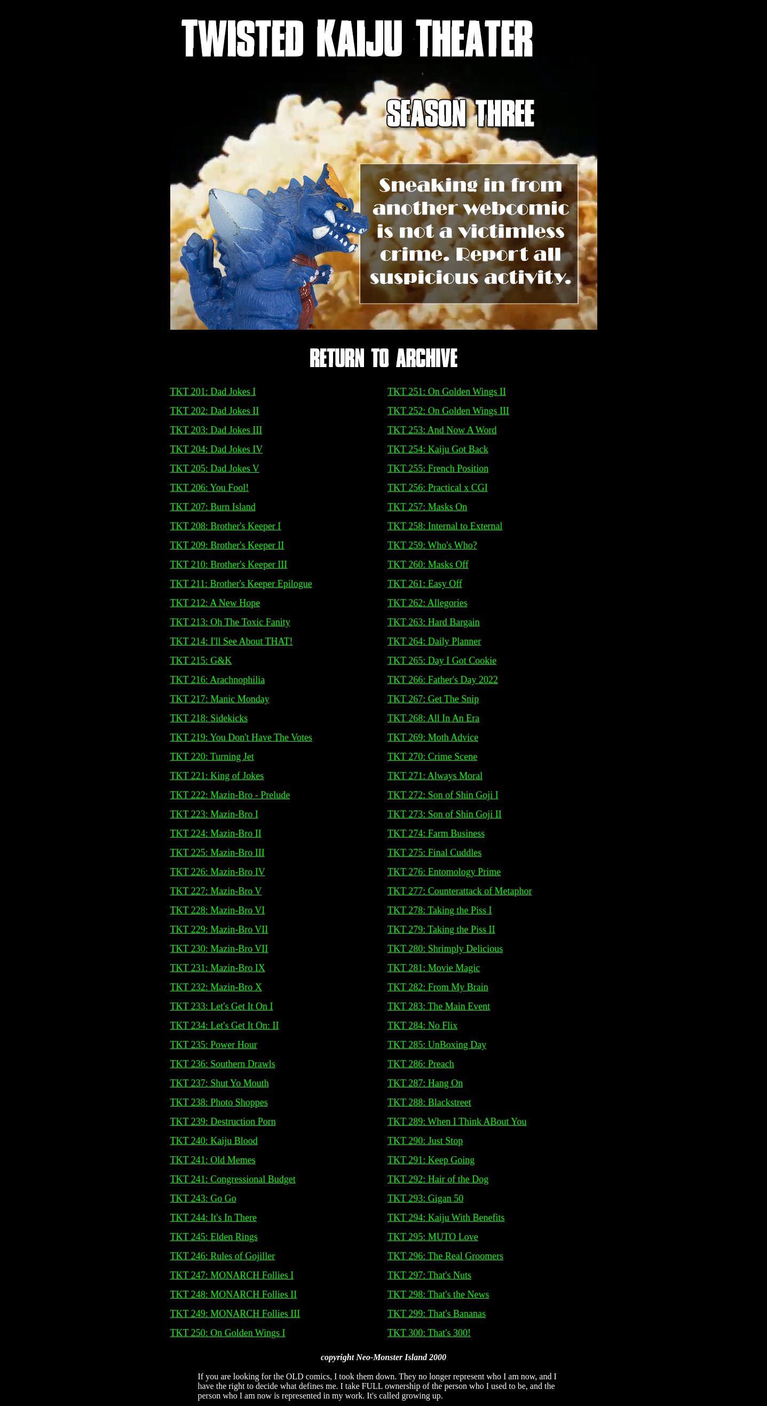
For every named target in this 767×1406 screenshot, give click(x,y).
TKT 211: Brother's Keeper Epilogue (241, 583)
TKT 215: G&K (201, 660)
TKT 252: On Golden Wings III (448, 411)
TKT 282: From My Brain (438, 987)
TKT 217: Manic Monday (220, 699)
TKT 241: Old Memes (213, 1160)
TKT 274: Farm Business (436, 833)
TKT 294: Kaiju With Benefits (446, 1217)
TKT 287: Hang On (425, 1083)
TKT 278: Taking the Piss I (440, 910)
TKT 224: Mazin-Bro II (216, 833)
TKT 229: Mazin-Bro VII (219, 929)
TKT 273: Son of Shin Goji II (445, 814)
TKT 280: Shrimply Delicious (445, 948)
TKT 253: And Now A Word (442, 430)
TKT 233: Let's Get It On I (221, 1006)
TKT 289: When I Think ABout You (457, 1121)
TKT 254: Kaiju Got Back (438, 449)
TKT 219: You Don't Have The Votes (241, 737)
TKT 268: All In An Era (433, 718)
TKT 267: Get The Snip (433, 699)
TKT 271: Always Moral (435, 775)
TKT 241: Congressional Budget (233, 1179)
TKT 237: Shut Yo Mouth (219, 1083)
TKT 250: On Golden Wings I (228, 1333)
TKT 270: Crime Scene (432, 756)
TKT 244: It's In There (213, 1217)
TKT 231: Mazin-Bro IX (217, 968)
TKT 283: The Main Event (439, 1006)
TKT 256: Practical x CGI (438, 487)
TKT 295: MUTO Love (433, 1237)
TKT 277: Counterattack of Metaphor (460, 891)
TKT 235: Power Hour (213, 1044)
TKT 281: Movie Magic (434, 968)
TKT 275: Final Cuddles (434, 852)
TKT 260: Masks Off (428, 564)
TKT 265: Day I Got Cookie (442, 660)
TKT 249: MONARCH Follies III (235, 1313)
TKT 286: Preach (421, 1064)
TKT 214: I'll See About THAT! (231, 641)
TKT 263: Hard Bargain (434, 622)
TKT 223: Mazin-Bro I (214, 814)
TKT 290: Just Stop (425, 1140)
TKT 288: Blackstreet (429, 1102)
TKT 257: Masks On (427, 507)
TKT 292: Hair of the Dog (438, 1179)
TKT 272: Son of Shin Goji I (443, 795)
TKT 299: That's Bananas (437, 1313)
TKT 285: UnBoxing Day (437, 1044)
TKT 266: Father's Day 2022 (443, 679)
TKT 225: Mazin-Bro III (217, 852)
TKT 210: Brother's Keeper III (229, 564)
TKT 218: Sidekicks (209, 718)
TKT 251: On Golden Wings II (447, 391)
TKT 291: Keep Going (431, 1160)
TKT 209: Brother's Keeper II (227, 545)
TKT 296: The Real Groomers (445, 1256)
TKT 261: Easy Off (425, 583)
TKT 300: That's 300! (429, 1333)
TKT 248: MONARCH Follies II (233, 1294)
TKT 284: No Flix (422, 1025)
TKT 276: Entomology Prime (444, 872)
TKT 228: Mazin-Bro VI (217, 910)
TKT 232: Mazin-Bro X (216, 987)
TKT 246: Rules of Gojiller (222, 1256)
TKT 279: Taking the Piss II (441, 929)
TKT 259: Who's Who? (432, 545)
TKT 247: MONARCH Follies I (232, 1275)
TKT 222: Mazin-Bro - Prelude (230, 795)
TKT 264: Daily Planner (434, 641)
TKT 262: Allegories (428, 603)
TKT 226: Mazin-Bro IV (217, 872)
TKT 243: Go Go (203, 1198)
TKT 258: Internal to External (445, 526)
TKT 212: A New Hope (215, 603)
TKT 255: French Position (438, 468)
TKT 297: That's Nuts (429, 1275)
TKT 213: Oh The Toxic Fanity (230, 622)
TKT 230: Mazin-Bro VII (219, 948)
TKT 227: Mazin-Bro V (216, 891)
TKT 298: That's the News (438, 1294)
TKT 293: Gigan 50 (425, 1198)
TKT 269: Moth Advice (433, 737)
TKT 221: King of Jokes (217, 775)
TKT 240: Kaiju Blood (214, 1140)
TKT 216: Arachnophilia (217, 679)
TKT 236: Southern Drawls (222, 1064)
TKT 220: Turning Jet (212, 756)
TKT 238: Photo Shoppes (219, 1102)
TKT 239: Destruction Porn (223, 1121)
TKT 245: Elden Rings (214, 1237)
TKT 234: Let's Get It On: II (224, 1025)
